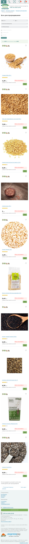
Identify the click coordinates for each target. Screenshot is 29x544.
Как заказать (4, 494)
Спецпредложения (5, 504)
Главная (3, 10)
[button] (14, 2)
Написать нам (14, 509)
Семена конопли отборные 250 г (10, 423)
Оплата (2, 497)
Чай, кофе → (24, 487)
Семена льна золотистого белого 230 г (11, 162)
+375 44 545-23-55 (15, 7)
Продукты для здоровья (21, 10)
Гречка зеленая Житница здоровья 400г (11, 293)
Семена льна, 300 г (6, 206)
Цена (3, 41)
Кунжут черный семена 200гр (9, 336)
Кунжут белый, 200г (7, 249)
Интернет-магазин (10, 10)
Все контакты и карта (6, 521)
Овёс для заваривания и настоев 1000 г (11, 118)
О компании (3, 501)
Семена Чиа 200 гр (6, 467)
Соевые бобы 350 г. (6, 75)
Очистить (4, 37)
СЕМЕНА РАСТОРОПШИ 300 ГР (10, 380)
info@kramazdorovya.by (8, 507)
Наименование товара (11, 41)
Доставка (3, 495)
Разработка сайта (24, 542)
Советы (3, 502)
